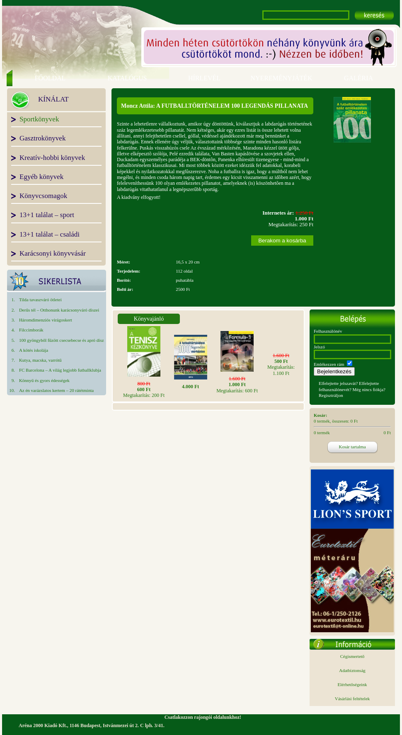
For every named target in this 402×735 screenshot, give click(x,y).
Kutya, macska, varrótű (40, 360)
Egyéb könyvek (41, 177)
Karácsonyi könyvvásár (52, 254)
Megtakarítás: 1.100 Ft (281, 364)
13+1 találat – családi (49, 235)
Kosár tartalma (352, 446)
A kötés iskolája (33, 350)
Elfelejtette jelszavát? (338, 383)
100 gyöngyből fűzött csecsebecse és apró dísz (61, 340)
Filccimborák (31, 329)
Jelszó (319, 346)
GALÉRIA (358, 78)
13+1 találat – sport (46, 215)
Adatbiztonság (352, 670)
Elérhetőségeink (352, 684)
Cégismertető (352, 656)
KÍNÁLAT (53, 100)
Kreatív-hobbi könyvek (52, 158)
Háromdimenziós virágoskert (45, 319)
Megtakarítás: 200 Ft (144, 390)
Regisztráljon (331, 395)
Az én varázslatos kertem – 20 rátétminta (56, 390)
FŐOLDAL (50, 78)
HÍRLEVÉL (204, 78)
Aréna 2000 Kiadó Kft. (43, 725)
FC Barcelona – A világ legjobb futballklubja (60, 370)
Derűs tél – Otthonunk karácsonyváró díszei (59, 309)
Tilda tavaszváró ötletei (40, 299)
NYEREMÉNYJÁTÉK (281, 78)
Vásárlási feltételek (352, 698)
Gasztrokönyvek (42, 138)
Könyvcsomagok (43, 196)
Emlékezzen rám (329, 364)
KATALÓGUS (127, 78)
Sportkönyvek (39, 119)
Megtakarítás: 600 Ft (237, 385)
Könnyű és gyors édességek (44, 380)
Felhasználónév (328, 331)
